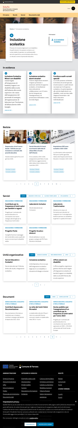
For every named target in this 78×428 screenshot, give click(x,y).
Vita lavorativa (25, 381)
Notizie (60, 378)
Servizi (23, 15)
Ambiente (24, 394)
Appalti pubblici (26, 384)
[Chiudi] (76, 401)
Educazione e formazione (29, 391)
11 (56, 337)
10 (56, 184)
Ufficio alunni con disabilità (60, 260)
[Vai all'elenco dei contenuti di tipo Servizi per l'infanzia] (34, 169)
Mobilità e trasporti (46, 388)
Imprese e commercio (47, 381)
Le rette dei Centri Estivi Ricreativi (38, 308)
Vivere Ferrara (64, 389)
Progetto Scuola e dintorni (36, 231)
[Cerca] (73, 8)
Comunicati (61, 381)
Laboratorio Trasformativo (59, 205)
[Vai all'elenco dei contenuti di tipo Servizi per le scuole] (10, 169)
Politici (5, 391)
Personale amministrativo (11, 394)
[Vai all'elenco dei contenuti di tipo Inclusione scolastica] (10, 172)
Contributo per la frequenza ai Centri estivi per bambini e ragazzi (15, 206)
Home (12, 29)
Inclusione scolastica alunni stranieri (37, 77)
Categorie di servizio (29, 373)
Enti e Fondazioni (8, 388)
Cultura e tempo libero (47, 378)
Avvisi (60, 384)
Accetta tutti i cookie (45, 424)
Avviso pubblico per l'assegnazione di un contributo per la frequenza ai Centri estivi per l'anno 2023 (63, 311)
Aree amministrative (9, 381)
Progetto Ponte (11, 230)
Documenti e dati (34, 15)
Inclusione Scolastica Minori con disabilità (13, 77)
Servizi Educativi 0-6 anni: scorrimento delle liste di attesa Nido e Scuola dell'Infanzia (37, 149)
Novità (15, 15)
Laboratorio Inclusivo (37, 204)
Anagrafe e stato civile (28, 378)
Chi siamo (6, 15)
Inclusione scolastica (37, 259)
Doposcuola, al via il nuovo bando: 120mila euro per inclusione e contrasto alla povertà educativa (13, 149)
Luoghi (60, 394)
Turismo (24, 388)
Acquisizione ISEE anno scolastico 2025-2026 (60, 147)
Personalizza (30, 424)
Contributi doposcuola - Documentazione (14, 308)
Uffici (4, 384)
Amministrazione (9, 373)
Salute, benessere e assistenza (46, 395)
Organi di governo (8, 378)
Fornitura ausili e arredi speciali (62, 77)
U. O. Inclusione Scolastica (59, 40)
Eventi (60, 397)
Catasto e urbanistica (46, 384)
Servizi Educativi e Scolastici (12, 260)
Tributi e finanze (45, 391)
